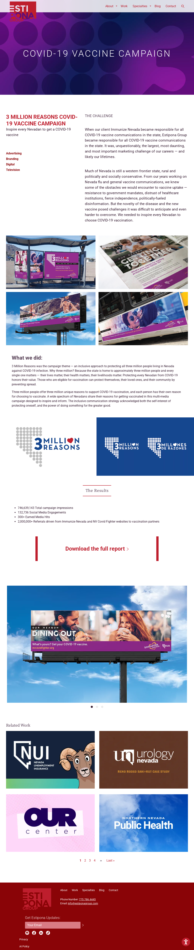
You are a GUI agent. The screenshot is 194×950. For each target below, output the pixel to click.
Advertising (14, 153)
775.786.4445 (87, 899)
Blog (158, 6)
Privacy (23, 939)
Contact (171, 6)
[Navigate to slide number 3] (102, 707)
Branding (12, 159)
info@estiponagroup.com (83, 903)
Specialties (140, 6)
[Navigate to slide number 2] (97, 707)
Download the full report (95, 548)
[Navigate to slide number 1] (92, 707)
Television (13, 170)
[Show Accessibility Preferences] (186, 942)
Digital (10, 164)
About (109, 6)
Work (124, 6)
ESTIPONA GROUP (23, 6)
